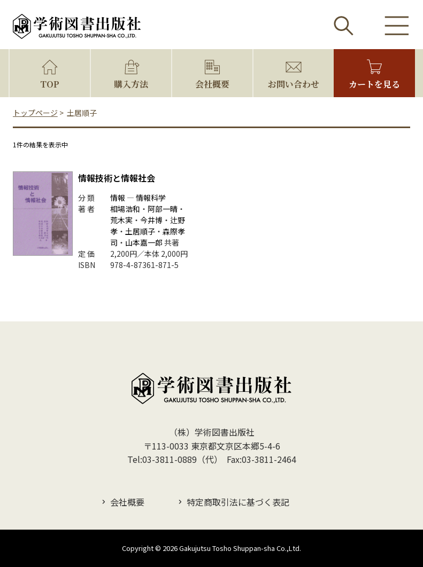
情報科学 (151, 197)
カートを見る (374, 84)
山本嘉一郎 (144, 242)
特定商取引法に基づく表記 (238, 501)
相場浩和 (125, 208)
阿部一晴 (163, 208)
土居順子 (140, 231)
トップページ (35, 112)
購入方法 (131, 84)
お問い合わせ (293, 84)
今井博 (151, 220)
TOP (49, 84)
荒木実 (121, 220)
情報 (117, 197)
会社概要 (212, 84)
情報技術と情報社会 (116, 177)
